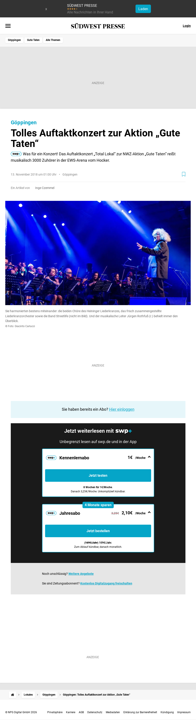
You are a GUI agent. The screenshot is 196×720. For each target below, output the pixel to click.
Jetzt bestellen (98, 531)
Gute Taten (33, 40)
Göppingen (14, 40)
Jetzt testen (98, 475)
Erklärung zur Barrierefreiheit (140, 712)
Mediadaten (113, 712)
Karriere (70, 712)
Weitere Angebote (81, 573)
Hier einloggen (121, 409)
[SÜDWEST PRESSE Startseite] (98, 26)
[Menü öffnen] (8, 26)
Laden (143, 9)
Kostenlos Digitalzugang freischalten (106, 583)
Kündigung (167, 712)
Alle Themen (53, 40)
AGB (81, 712)
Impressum (184, 712)
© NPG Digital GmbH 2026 (21, 712)
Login (187, 25)
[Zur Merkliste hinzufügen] (183, 174)
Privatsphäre (54, 712)
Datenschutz (94, 712)
